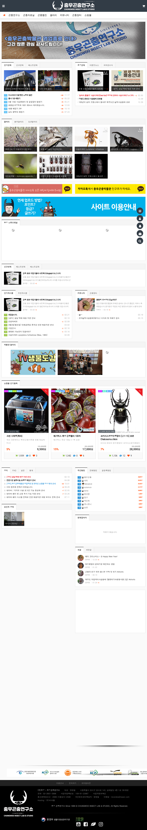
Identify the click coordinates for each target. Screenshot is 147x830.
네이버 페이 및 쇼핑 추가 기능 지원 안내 (37, 493)
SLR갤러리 (32, 121)
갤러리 (53, 15)
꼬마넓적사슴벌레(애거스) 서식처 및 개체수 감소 (99, 318)
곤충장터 (76, 15)
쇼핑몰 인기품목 (11, 383)
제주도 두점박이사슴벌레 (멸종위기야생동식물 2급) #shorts (110, 579)
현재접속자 (82, 517)
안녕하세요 (11, 321)
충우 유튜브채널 (11, 222)
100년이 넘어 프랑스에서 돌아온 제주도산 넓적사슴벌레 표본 (104, 102)
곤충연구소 (14, 15)
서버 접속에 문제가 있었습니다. (37, 487)
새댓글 (89, 549)
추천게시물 (22, 293)
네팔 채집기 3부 (13, 108)
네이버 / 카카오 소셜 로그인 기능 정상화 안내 (37, 490)
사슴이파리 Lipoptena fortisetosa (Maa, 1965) (25, 335)
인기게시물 (8, 293)
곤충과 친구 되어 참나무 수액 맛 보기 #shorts (104, 571)
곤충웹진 (42, 15)
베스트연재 (32, 65)
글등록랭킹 (106, 470)
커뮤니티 (64, 15)
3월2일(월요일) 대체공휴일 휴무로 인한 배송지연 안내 (29, 324)
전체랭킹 (93, 470)
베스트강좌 (34, 266)
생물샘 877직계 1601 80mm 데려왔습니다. (24, 105)
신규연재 (20, 65)
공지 (6, 470)
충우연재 (81, 65)
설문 (23, 470)
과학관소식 (108, 65)
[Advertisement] (110, 611)
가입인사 (10, 328)
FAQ (14, 470)
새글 (79, 549)
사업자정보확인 (99, 793)
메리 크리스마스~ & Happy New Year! (101, 556)
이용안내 (60, 783)
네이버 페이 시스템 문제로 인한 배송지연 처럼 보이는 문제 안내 (37, 497)
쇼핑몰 (87, 15)
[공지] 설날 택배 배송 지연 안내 (19, 318)
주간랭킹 (81, 470)
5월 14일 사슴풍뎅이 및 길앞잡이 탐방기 (23, 101)
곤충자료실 (29, 15)
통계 (31, 470)
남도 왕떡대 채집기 (14, 112)
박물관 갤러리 (10, 344)
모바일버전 (86, 783)
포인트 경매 (9, 507)
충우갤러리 (19, 121)
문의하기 (72, 783)
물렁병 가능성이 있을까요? (17, 331)
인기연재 (7, 65)
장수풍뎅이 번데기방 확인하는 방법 (100, 564)
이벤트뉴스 (94, 65)
